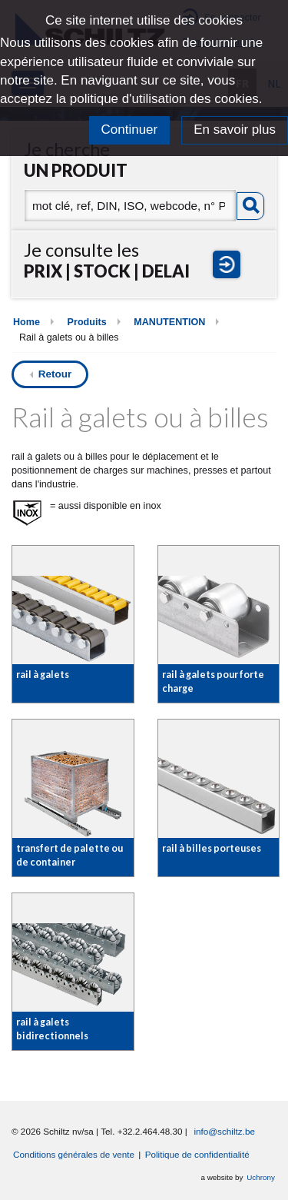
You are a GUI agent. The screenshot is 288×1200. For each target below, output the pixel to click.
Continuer (129, 129)
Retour (55, 374)
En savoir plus (235, 129)
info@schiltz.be (224, 1131)
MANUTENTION (169, 322)
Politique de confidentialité (197, 1154)
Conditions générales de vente (73, 1154)
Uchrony (261, 1177)
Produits (87, 322)
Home (26, 322)
